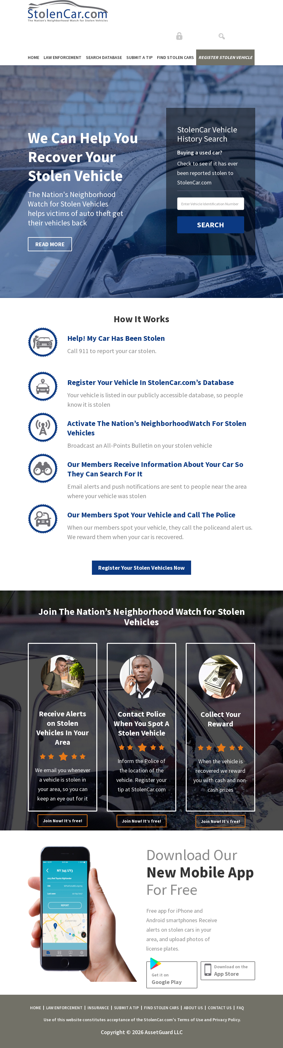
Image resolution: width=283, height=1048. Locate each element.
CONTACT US (220, 1008)
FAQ (240, 1008)
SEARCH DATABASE (104, 57)
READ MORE (50, 244)
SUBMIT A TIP (139, 57)
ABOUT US (193, 1008)
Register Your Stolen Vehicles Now (141, 567)
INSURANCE (98, 1008)
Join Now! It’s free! (62, 821)
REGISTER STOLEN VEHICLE (225, 57)
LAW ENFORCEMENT (62, 57)
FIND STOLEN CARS (175, 57)
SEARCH (210, 225)
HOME (33, 57)
